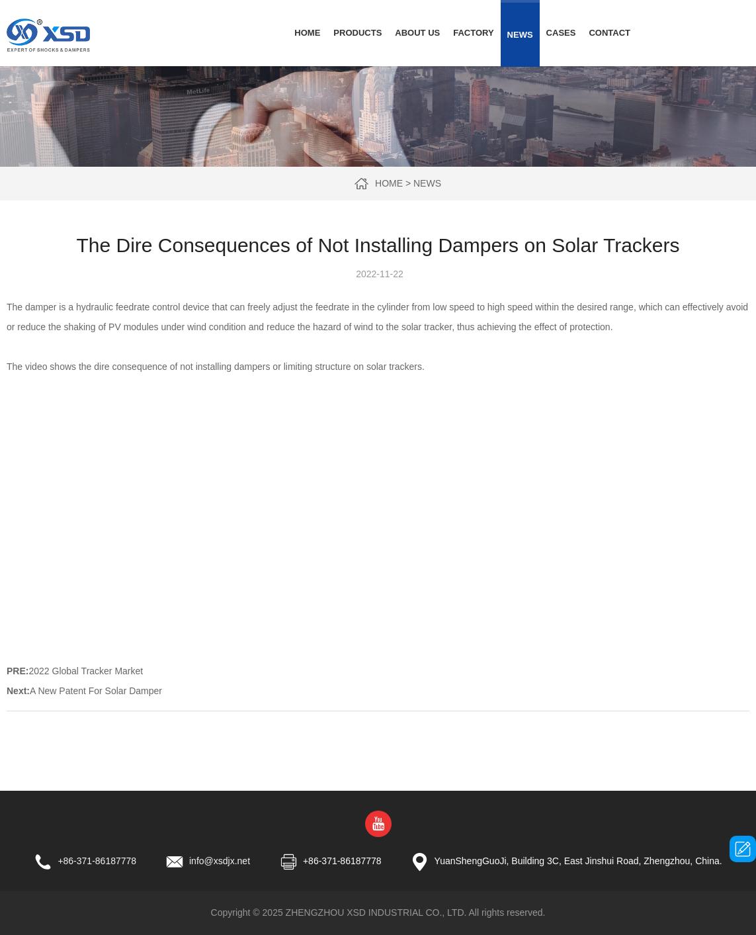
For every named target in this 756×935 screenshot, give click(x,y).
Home (307, 33)
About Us (417, 33)
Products (357, 33)
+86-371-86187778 (97, 861)
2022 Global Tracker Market (85, 671)
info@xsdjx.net (219, 861)
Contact (609, 33)
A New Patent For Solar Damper (96, 691)
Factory (473, 33)
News (520, 35)
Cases (561, 33)
